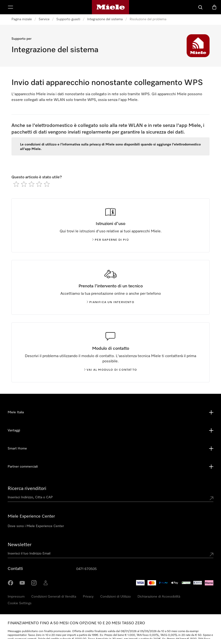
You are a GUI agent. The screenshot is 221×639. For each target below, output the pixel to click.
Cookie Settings (20, 603)
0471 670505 (86, 569)
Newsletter (20, 544)
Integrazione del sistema (105, 19)
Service (44, 19)
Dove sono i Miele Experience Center (36, 526)
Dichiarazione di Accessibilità (158, 596)
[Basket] (214, 7)
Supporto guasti (68, 19)
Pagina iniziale (21, 19)
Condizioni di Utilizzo (115, 596)
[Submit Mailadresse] (211, 554)
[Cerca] (200, 7)
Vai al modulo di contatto (110, 370)
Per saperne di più (110, 240)
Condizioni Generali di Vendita (53, 596)
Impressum (16, 596)
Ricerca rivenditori (27, 488)
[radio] (16, 184)
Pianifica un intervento (110, 302)
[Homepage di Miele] (110, 7)
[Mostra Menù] (10, 7)
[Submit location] (211, 498)
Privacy (88, 596)
